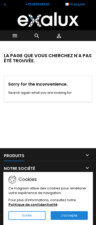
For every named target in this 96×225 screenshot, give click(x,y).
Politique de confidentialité (32, 204)
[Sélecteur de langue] (77, 4)
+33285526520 (37, 4)
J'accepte (69, 215)
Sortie (27, 215)
